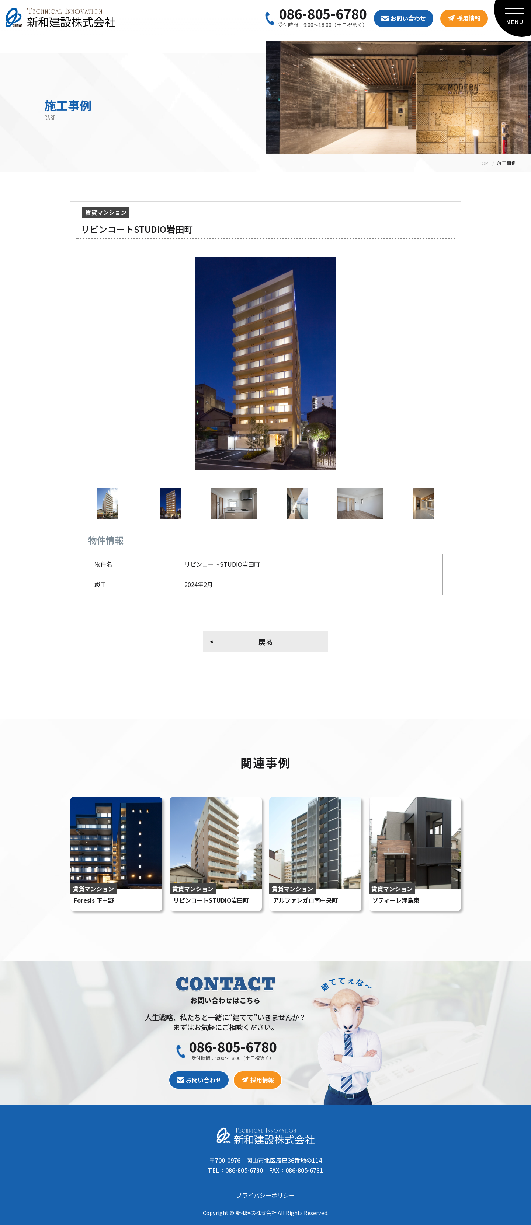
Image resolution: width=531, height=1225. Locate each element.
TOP (483, 163)
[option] (265, 363)
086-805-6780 (323, 13)
